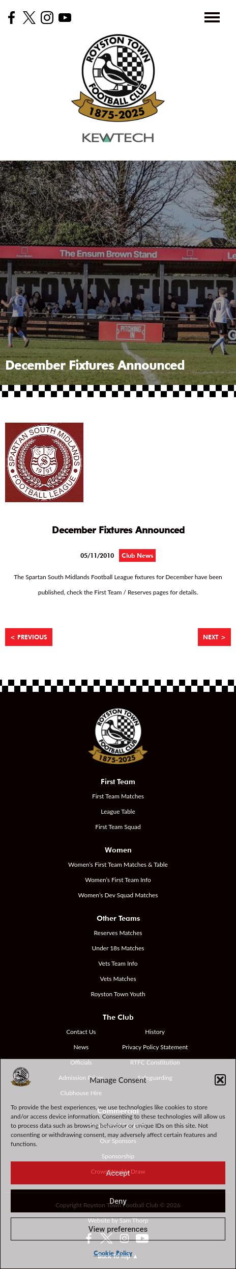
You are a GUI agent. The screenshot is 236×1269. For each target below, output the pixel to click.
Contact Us (81, 1031)
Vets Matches (118, 978)
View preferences (118, 1229)
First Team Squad (118, 827)
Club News (137, 555)
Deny (118, 1201)
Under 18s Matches (118, 948)
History (155, 1031)
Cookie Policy (113, 1253)
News (80, 1047)
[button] (220, 1080)
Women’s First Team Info (118, 880)
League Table (118, 811)
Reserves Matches (118, 933)
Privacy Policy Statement (155, 1047)
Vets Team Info (117, 963)
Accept (118, 1173)
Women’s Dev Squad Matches (118, 895)
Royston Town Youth (118, 994)
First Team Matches (118, 796)
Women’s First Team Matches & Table (118, 864)
